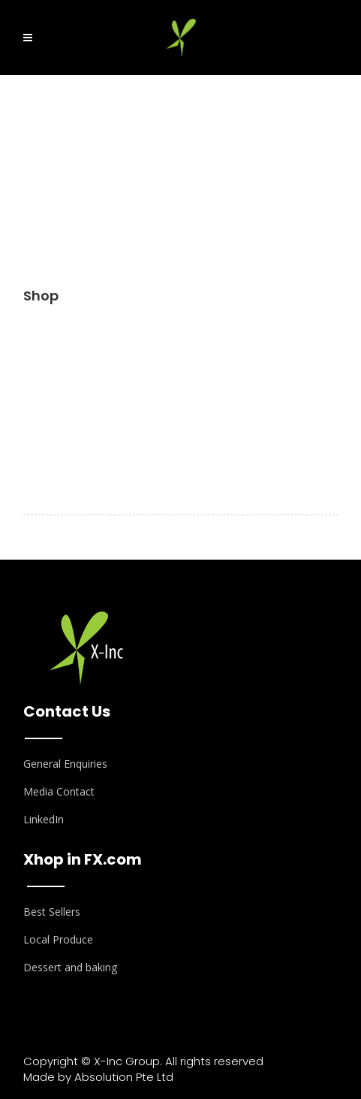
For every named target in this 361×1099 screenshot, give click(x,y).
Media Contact (59, 791)
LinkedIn (43, 819)
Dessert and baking (70, 967)
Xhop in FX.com (82, 859)
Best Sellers (51, 911)
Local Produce (58, 939)
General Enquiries (65, 763)
